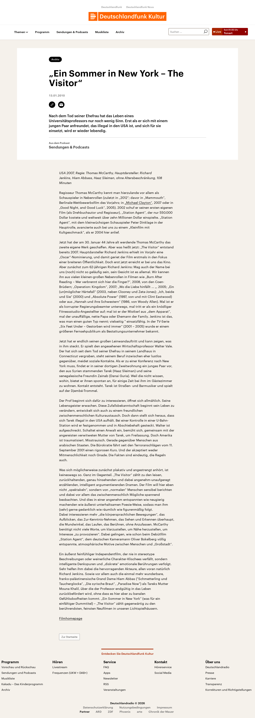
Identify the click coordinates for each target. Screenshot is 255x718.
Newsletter (110, 678)
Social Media (162, 672)
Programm (42, 32)
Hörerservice (163, 667)
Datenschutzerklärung (98, 707)
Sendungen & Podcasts (72, 32)
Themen (19, 32)
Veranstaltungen (114, 689)
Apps (106, 672)
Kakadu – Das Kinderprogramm (22, 684)
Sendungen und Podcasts (18, 672)
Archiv (120, 32)
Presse (209, 672)
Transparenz (213, 684)
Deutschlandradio (217, 667)
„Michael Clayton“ (138, 203)
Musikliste (102, 32)
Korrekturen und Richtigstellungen (228, 689)
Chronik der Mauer (161, 711)
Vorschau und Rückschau (18, 667)
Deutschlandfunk (111, 6)
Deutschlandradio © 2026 (127, 703)
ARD (98, 711)
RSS (106, 684)
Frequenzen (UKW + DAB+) (69, 672)
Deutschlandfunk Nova (140, 6)
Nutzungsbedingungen (135, 707)
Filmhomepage (70, 618)
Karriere (210, 678)
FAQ (106, 667)
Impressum (164, 707)
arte (139, 711)
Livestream (59, 667)
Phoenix (125, 711)
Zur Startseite (69, 636)
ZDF (110, 711)
